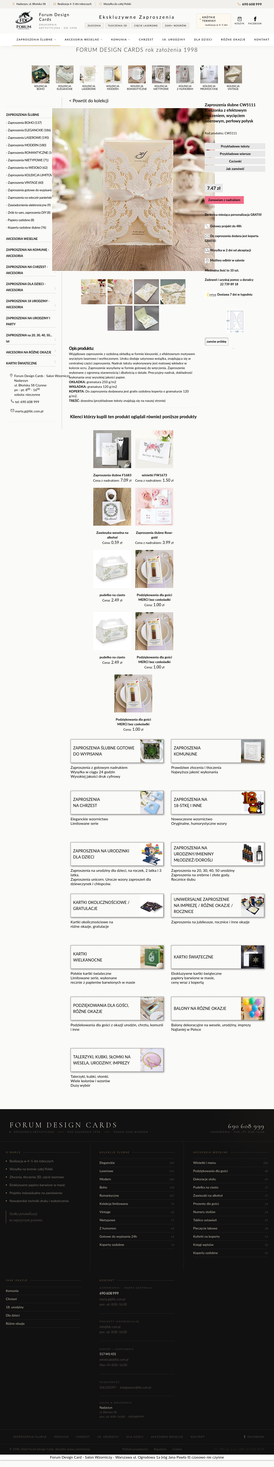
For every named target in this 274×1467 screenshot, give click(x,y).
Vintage (137, 1212)
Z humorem (137, 1228)
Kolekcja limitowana (137, 1204)
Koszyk (240, 21)
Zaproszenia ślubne (36, 39)
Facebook (255, 21)
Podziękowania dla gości (230, 1171)
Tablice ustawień (230, 1220)
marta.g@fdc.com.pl (29, 411)
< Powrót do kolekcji (88, 100)
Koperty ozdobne (137, 1245)
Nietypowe (137, 1220)
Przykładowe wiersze (235, 154)
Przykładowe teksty (235, 146)
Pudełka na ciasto (230, 1187)
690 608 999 (250, 4)
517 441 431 (108, 1354)
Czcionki (235, 161)
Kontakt (198, 1436)
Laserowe (137, 1171)
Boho (137, 1187)
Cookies (177, 1449)
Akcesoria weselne (84, 39)
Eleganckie (137, 1163)
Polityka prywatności (135, 1449)
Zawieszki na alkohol (230, 1195)
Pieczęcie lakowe (230, 1228)
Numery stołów (230, 1212)
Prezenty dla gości (230, 1204)
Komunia (120, 39)
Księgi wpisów (230, 1245)
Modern (137, 1179)
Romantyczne (137, 1195)
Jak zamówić (235, 169)
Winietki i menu (230, 1163)
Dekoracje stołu (230, 1179)
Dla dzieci (203, 39)
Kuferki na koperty (230, 1236)
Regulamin (160, 1449)
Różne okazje (233, 39)
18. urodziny (173, 39)
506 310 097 (108, 1387)
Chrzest (146, 39)
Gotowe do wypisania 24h (137, 1236)
